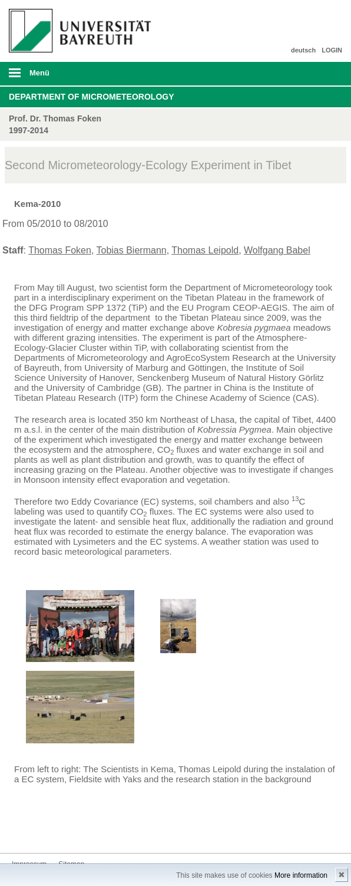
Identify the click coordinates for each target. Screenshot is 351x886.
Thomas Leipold (205, 250)
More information (300, 875)
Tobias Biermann (132, 250)
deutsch (303, 50)
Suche (309, 74)
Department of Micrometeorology (91, 96)
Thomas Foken (59, 250)
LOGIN (332, 50)
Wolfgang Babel (277, 250)
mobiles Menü (77, 76)
